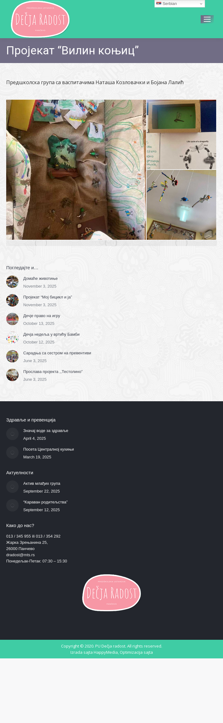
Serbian (166, 3)
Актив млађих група (41, 483)
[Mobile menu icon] (207, 19)
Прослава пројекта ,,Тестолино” (53, 371)
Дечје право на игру (41, 315)
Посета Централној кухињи (48, 449)
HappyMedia (106, 652)
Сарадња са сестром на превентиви (57, 353)
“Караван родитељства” (45, 502)
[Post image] (12, 281)
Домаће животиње (40, 278)
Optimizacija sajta (136, 652)
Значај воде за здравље (45, 430)
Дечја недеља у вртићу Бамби (51, 334)
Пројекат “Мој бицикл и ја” (47, 297)
